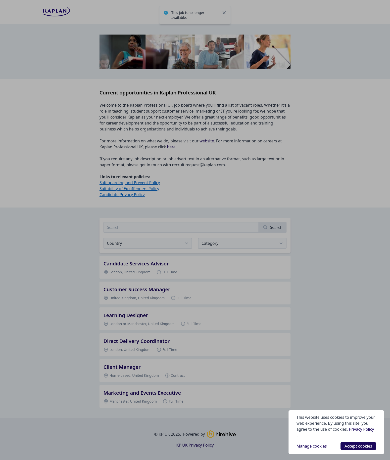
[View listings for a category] (242, 243)
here (171, 147)
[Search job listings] (181, 227)
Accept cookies (358, 446)
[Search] (273, 227)
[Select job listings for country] (147, 243)
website (206, 141)
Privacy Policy (361, 429)
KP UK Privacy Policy (195, 445)
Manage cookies (311, 446)
